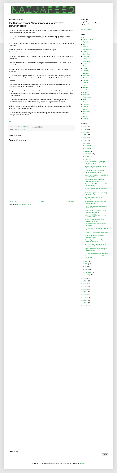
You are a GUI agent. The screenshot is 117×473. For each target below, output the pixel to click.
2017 (85, 283)
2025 (85, 129)
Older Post (71, 201)
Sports (85, 109)
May (86, 264)
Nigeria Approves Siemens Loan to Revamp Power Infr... (95, 167)
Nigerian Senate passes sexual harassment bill (94, 236)
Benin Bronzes (87, 49)
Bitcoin (85, 51)
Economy (86, 71)
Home (42, 201)
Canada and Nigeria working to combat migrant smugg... (94, 171)
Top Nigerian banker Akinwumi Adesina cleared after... (94, 180)
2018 (85, 281)
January (88, 275)
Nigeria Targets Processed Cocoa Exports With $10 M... (95, 211)
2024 (85, 132)
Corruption (17, 129)
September (88, 154)
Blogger (82, 463)
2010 (85, 303)
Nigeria (23, 129)
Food (84, 85)
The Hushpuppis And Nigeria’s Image (96, 253)
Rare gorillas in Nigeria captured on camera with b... (96, 245)
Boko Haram (87, 54)
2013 (85, 295)
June (87, 261)
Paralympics (87, 97)
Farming (85, 80)
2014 (85, 292)
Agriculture (86, 42)
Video (85, 116)
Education (86, 73)
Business (86, 56)
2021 (85, 140)
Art (84, 44)
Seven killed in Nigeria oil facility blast (96, 232)
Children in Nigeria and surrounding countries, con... (96, 193)
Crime (85, 63)
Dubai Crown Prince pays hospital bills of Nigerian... (95, 162)
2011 (85, 300)
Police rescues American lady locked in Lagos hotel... (96, 229)
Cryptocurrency (88, 66)
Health (85, 90)
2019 (85, 278)
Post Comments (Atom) (24, 204)
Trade (85, 114)
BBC (10, 121)
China (85, 59)
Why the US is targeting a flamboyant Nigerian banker (27, 52)
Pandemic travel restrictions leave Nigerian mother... (95, 202)
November (88, 148)
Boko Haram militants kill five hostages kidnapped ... (94, 198)
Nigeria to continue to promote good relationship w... (96, 249)
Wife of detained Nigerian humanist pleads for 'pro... (96, 184)
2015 (85, 289)
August (87, 156)
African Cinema (88, 39)
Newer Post (12, 201)
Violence (85, 118)
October (88, 151)
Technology (86, 111)
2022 (85, 138)
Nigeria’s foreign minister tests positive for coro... (94, 220)
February (88, 272)
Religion (85, 102)
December (88, 145)
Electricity (86, 75)
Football (85, 87)
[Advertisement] (41, 194)
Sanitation (86, 104)
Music (85, 92)
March (87, 269)
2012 (85, 297)
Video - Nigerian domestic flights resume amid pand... (95, 240)
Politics (85, 99)
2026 (85, 127)
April (86, 266)
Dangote (85, 68)
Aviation (85, 47)
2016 (85, 286)
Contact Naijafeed (86, 29)
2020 (85, 143)
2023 (85, 135)
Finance (85, 83)
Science (85, 106)
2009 (85, 305)
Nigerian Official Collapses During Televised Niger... (95, 216)
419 (84, 37)
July (86, 159)
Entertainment (87, 78)
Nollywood (86, 94)
